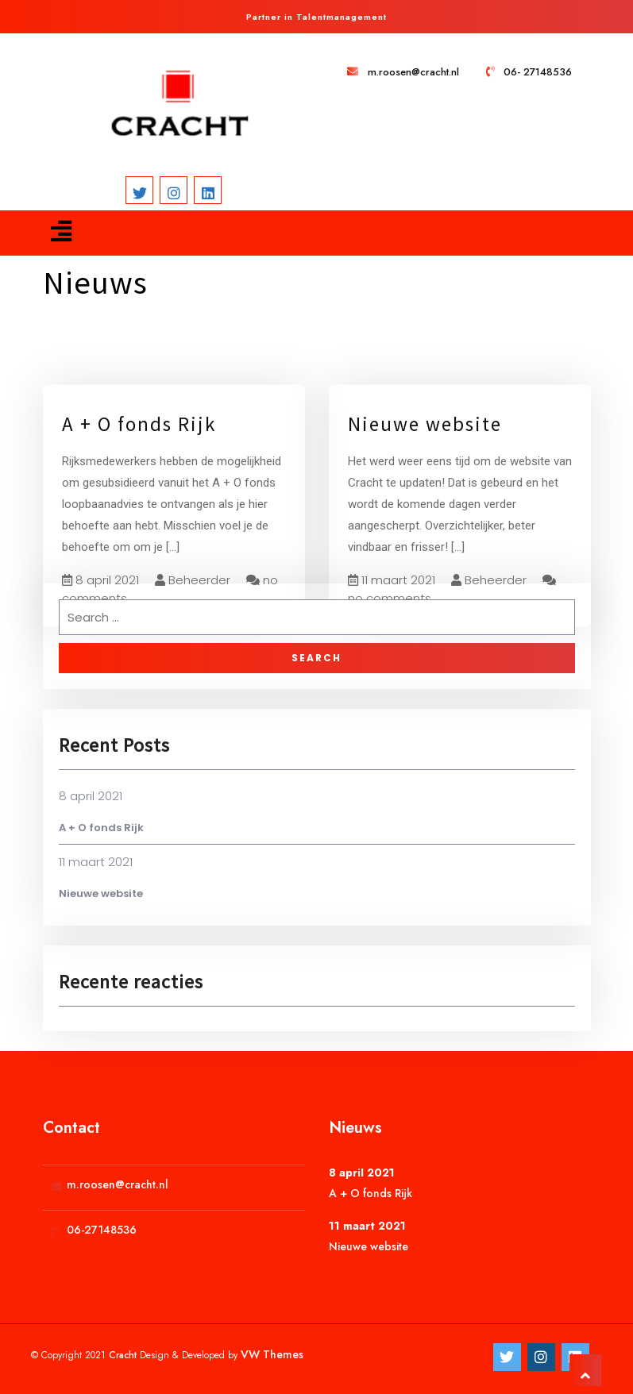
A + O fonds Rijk (139, 444)
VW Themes (270, 1354)
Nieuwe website (425, 444)
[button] (61, 231)
